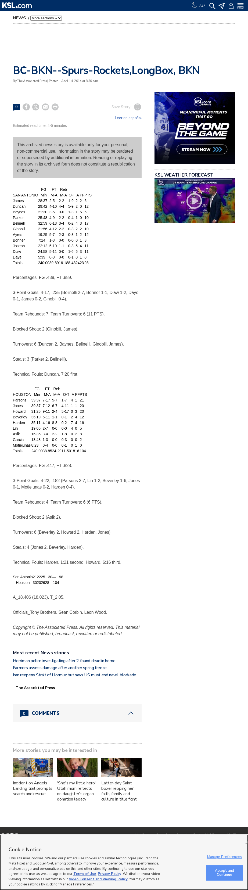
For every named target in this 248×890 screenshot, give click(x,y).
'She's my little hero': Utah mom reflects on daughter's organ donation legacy (76, 791)
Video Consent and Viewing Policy (98, 879)
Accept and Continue (224, 872)
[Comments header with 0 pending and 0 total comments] (77, 713)
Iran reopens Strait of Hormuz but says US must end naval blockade (74, 675)
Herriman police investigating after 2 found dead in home (64, 661)
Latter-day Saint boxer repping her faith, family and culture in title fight (119, 791)
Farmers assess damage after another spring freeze (60, 668)
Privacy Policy (109, 873)
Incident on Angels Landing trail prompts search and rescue (32, 788)
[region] (124, 862)
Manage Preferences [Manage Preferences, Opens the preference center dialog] (224, 857)
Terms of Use (84, 873)
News (20, 18)
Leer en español (128, 118)
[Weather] (198, 5)
